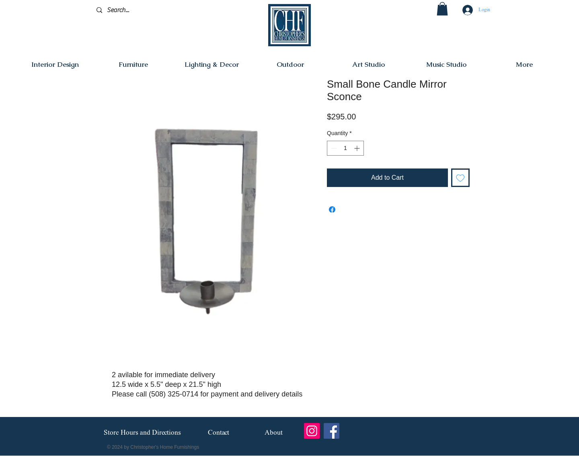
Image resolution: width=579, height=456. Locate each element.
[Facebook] (331, 431)
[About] (273, 433)
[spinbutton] (345, 148)
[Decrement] (333, 148)
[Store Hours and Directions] (142, 433)
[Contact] (218, 433)
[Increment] (358, 148)
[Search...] (134, 10)
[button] (442, 8)
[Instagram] (312, 431)
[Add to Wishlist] (460, 177)
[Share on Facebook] (332, 209)
